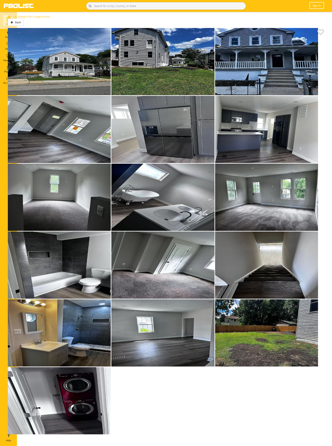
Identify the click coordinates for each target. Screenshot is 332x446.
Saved (8, 46)
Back (28, 24)
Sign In (317, 5)
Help (8, 438)
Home (8, 35)
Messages (8, 58)
